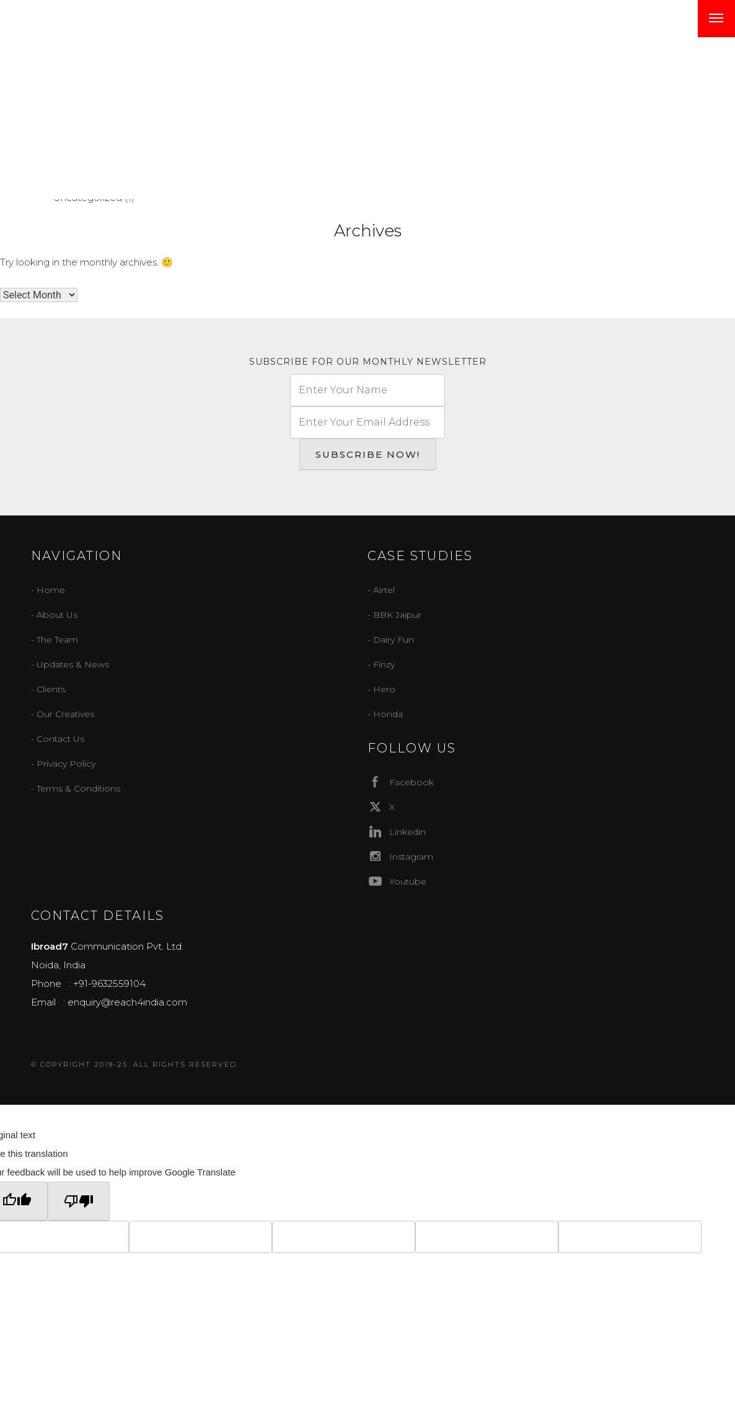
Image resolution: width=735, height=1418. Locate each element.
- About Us (54, 614)
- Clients (48, 689)
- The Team (54, 639)
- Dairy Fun (391, 639)
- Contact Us (57, 738)
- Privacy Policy (63, 763)
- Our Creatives (62, 714)
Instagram (400, 856)
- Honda (385, 714)
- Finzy (381, 664)
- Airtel (381, 589)
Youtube (397, 881)
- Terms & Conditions (75, 788)
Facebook (401, 782)
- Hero (381, 689)
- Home (48, 589)
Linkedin (397, 831)
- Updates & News (70, 664)
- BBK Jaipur (394, 614)
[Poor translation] (79, 1201)
